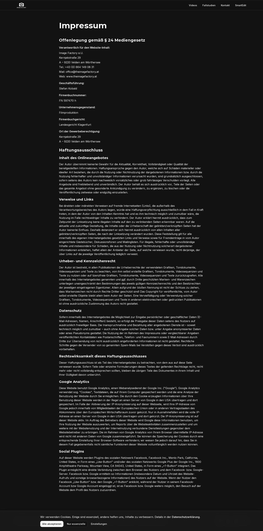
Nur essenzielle (76, 523)
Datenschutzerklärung (186, 517)
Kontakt (225, 5)
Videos (193, 5)
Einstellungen (99, 523)
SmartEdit (240, 5)
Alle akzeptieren (51, 523)
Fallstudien (209, 5)
